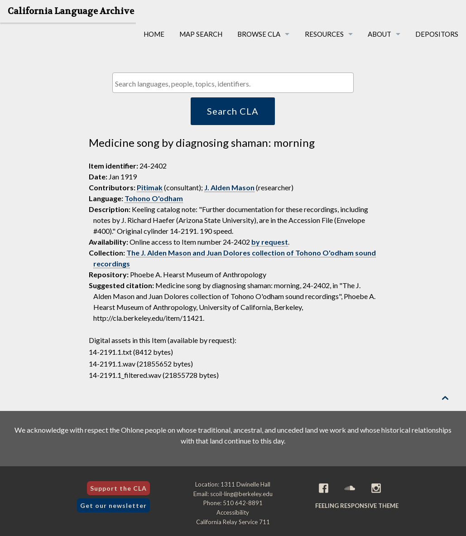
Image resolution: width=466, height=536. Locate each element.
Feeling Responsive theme (357, 505)
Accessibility (232, 512)
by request (269, 241)
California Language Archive (71, 11)
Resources (324, 34)
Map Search (200, 34)
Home (154, 34)
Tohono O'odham (154, 198)
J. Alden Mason (229, 187)
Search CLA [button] (233, 111)
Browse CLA (258, 34)
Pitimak (150, 187)
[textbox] (235, 83)
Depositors (436, 34)
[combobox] (233, 82)
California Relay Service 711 (233, 522)
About (379, 34)
